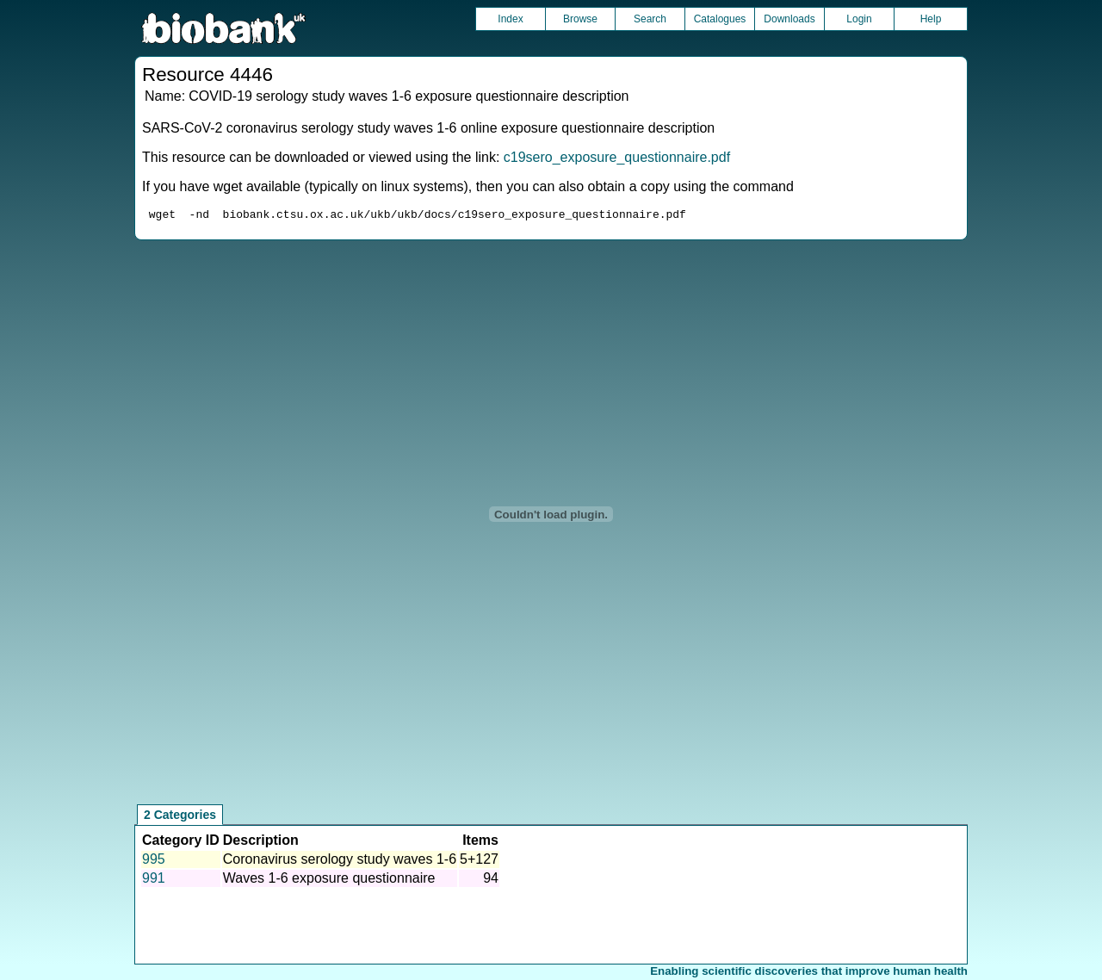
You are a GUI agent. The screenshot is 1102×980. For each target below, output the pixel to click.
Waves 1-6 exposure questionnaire (329, 880)
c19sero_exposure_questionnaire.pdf (617, 157)
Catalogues (720, 19)
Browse (580, 19)
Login (858, 19)
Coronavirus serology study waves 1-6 (339, 861)
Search (650, 19)
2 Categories (180, 817)
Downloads (789, 19)
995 (153, 861)
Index (510, 19)
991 (153, 880)
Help (931, 19)
